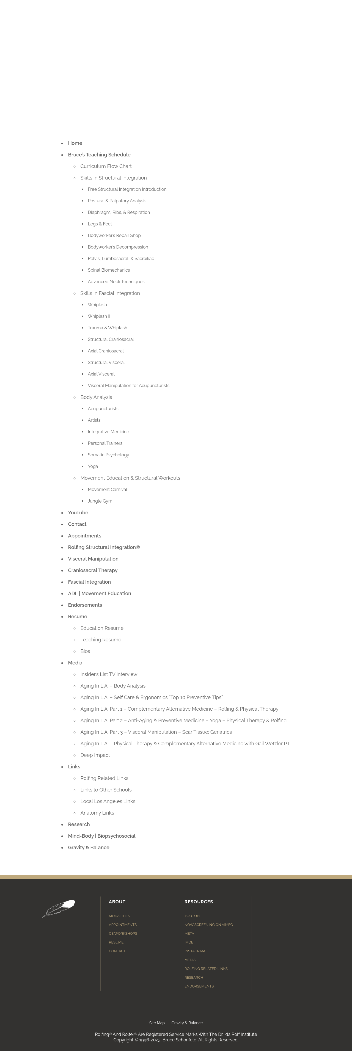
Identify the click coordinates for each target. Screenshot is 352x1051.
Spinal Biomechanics (109, 270)
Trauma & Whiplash (107, 327)
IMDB (189, 942)
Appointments (84, 536)
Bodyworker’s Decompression (118, 247)
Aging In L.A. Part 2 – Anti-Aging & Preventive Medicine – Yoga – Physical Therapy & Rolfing (184, 720)
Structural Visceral (106, 362)
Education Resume (102, 628)
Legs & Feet (100, 224)
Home (75, 143)
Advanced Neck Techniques (116, 281)
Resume (77, 616)
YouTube (78, 512)
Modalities (119, 916)
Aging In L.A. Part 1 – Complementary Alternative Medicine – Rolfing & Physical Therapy (180, 709)
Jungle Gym (100, 501)
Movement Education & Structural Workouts (130, 478)
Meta (189, 933)
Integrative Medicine (108, 431)
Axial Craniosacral (106, 351)
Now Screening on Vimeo (209, 925)
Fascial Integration (89, 582)
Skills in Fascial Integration (110, 293)
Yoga (93, 466)
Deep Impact (95, 755)
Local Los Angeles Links (108, 801)
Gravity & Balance (88, 847)
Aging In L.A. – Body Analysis (113, 686)
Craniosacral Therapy (93, 570)
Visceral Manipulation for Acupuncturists (129, 385)
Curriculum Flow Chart (106, 166)
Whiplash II (99, 316)
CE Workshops (123, 933)
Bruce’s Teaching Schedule (99, 155)
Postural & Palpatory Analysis (117, 200)
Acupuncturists (103, 408)
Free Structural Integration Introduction (127, 189)
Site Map (157, 1023)
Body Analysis (96, 397)
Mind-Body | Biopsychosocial (102, 836)
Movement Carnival (107, 489)
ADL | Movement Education (99, 593)
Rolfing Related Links (104, 778)
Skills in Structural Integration (114, 178)
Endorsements (85, 605)
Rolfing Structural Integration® (104, 547)
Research (79, 824)
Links (74, 766)
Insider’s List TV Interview (109, 674)
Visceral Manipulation (93, 559)
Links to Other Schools (106, 790)
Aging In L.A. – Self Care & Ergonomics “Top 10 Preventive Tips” (152, 697)
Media (75, 663)
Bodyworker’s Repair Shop (114, 235)
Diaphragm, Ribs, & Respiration (119, 212)
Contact (77, 524)
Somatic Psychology (108, 454)
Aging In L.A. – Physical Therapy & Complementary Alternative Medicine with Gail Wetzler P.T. (186, 743)
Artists (94, 420)
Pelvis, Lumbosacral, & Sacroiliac (121, 258)
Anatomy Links (97, 813)
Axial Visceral (101, 374)
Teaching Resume (101, 639)
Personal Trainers (105, 443)
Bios (85, 651)
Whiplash (97, 304)
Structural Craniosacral (111, 339)
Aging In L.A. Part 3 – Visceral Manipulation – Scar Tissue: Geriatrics (156, 732)
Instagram (195, 951)
